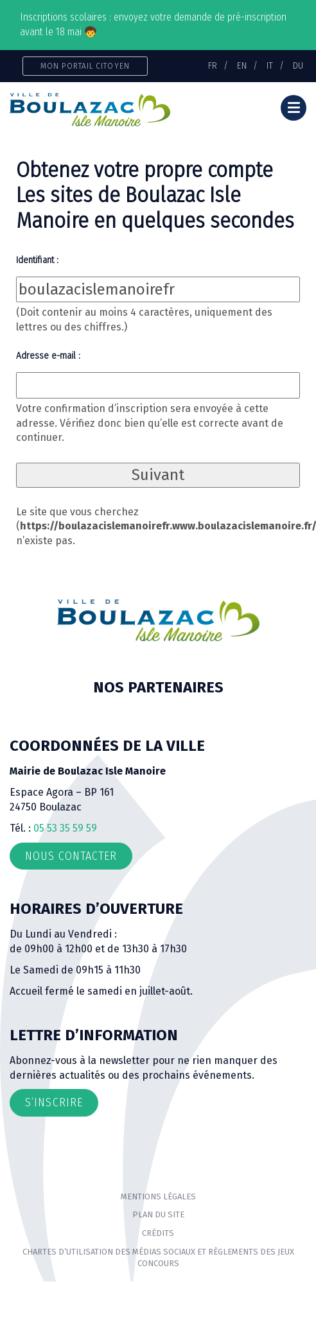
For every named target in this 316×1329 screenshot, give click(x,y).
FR (212, 65)
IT (270, 65)
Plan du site (158, 1214)
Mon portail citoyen (85, 66)
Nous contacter (71, 856)
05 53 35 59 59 (65, 828)
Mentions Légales (158, 1196)
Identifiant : (37, 260)
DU (298, 65)
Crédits (158, 1233)
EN (242, 65)
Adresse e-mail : (48, 355)
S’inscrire (54, 1102)
